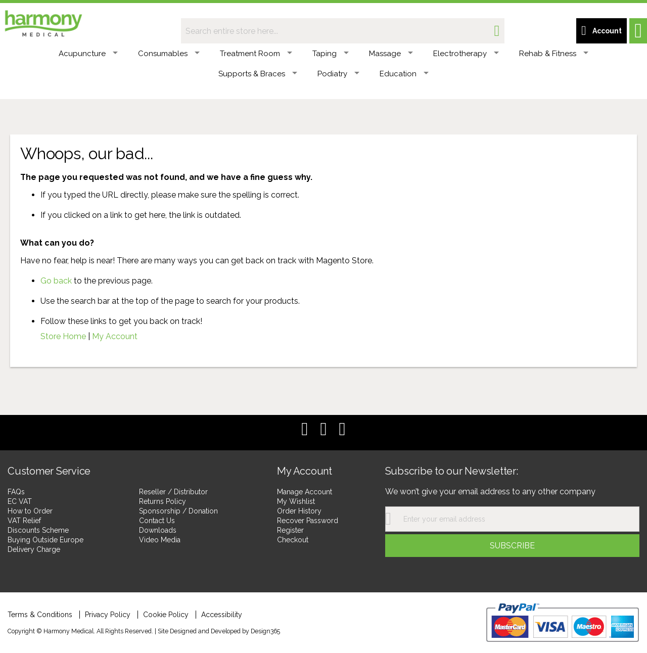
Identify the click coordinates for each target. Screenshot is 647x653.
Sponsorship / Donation (178, 511)
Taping (330, 53)
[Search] (496, 30)
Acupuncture (88, 53)
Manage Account (304, 492)
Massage (391, 53)
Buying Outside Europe (45, 540)
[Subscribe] (512, 545)
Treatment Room (256, 53)
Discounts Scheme (38, 530)
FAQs (16, 492)
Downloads (157, 530)
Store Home (63, 336)
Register (290, 530)
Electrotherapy (466, 53)
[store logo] (43, 21)
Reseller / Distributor (173, 492)
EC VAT (20, 501)
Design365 (265, 631)
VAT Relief (24, 521)
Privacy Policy (107, 615)
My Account (114, 336)
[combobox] (342, 30)
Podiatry (338, 73)
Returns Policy (162, 501)
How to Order (30, 511)
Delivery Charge (34, 549)
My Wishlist (296, 501)
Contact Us (157, 521)
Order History (299, 511)
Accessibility (221, 615)
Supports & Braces (257, 73)
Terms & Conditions (40, 615)
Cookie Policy (166, 615)
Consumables (169, 53)
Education (404, 73)
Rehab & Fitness (553, 53)
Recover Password (307, 521)
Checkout (292, 540)
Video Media (159, 540)
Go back (56, 281)
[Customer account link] (601, 30)
